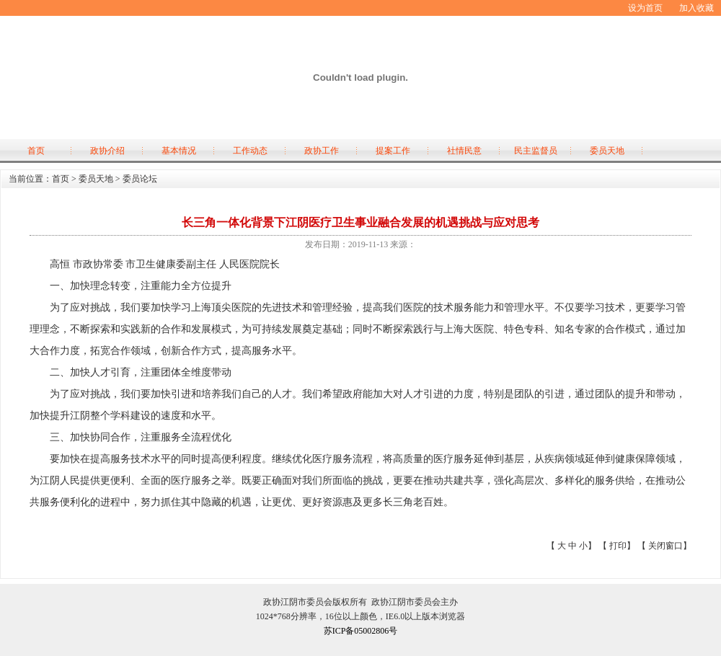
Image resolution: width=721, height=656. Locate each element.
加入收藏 (696, 8)
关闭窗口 (665, 546)
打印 (618, 546)
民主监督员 (535, 151)
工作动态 (250, 151)
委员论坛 (140, 179)
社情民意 (464, 151)
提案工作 (393, 151)
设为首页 (645, 8)
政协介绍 (107, 151)
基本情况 (179, 151)
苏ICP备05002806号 (361, 631)
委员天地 (607, 151)
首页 (36, 151)
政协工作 (321, 151)
